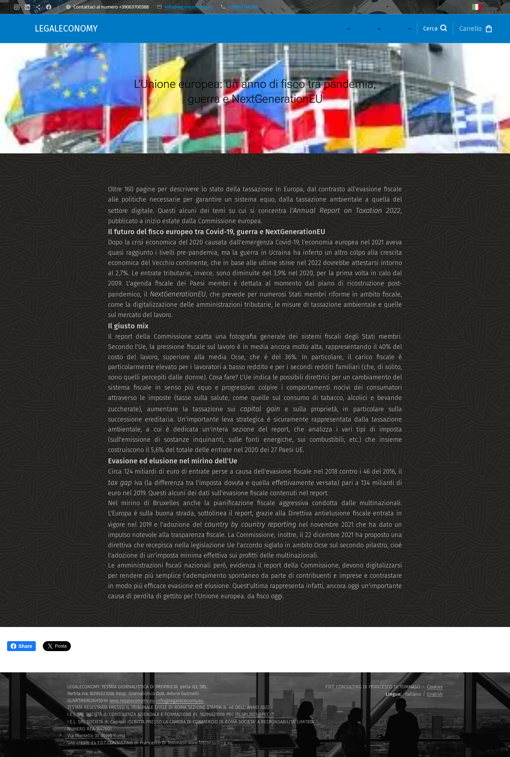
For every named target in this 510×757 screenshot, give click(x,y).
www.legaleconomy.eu (132, 700)
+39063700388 (243, 7)
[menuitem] (209, 28)
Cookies (435, 686)
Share (21, 646)
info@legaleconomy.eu (189, 7)
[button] (435, 28)
